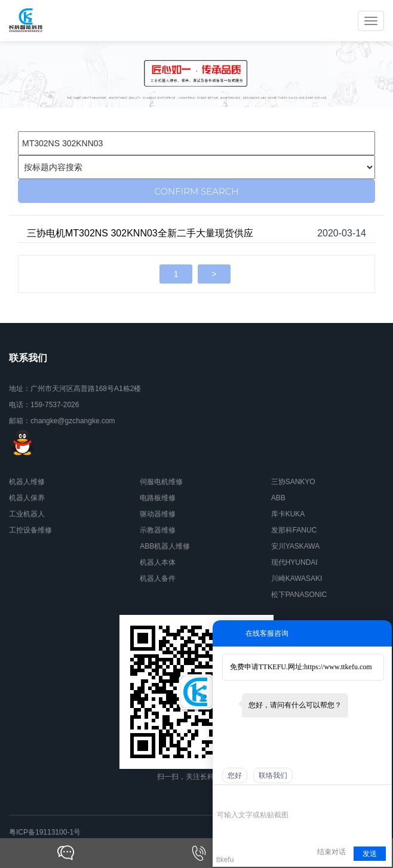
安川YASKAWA (295, 546)
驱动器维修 (158, 514)
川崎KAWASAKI (297, 578)
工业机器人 (27, 514)
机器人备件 (158, 578)
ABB (278, 498)
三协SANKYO (293, 482)
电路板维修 (158, 498)
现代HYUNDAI (294, 562)
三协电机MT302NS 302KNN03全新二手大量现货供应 (140, 233)
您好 (235, 775)
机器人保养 (27, 498)
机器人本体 (158, 562)
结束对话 (331, 852)
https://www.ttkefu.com (337, 667)
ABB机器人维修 (165, 546)
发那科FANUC (294, 530)
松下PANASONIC (299, 594)
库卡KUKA (288, 514)
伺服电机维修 (161, 482)
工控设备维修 (30, 530)
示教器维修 (158, 530)
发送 (370, 853)
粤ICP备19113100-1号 (45, 832)
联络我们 (273, 775)
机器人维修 (27, 482)
